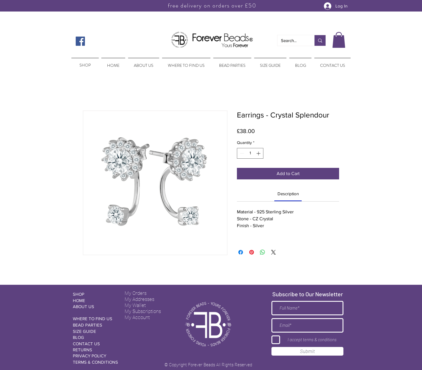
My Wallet (135, 305)
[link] (288, 193)
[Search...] (291, 40)
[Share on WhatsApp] (262, 252)
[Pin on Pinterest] (251, 252)
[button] (338, 40)
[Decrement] (241, 153)
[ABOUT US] (93, 306)
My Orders (136, 293)
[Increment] (259, 153)
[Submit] (307, 351)
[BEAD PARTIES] (93, 325)
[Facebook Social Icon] (80, 41)
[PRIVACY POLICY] (93, 356)
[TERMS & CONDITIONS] (95, 362)
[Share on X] (273, 252)
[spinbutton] (250, 153)
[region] (84, 62)
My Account (137, 317)
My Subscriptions (143, 311)
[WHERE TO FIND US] (93, 319)
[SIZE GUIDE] (93, 331)
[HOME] (93, 300)
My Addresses (139, 299)
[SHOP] (93, 294)
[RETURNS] (93, 350)
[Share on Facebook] (240, 252)
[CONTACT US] (93, 344)
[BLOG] (93, 337)
